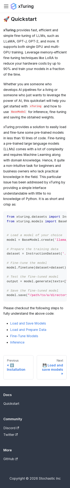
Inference (17, 342)
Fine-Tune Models (24, 336)
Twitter (10, 435)
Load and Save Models (28, 323)
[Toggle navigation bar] (6, 6)
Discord (11, 428)
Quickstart (11, 404)
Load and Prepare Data (28, 330)
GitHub (10, 459)
